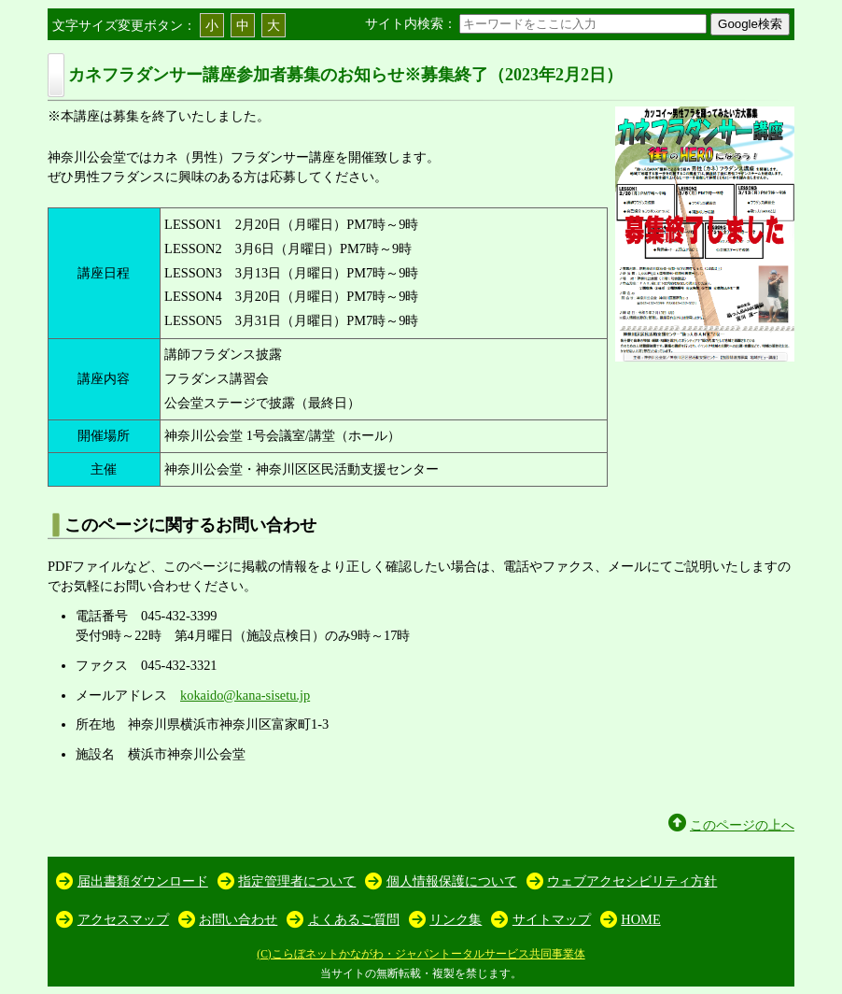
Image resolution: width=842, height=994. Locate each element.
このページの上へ (742, 824)
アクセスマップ (123, 919)
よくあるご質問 (354, 919)
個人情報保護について (451, 880)
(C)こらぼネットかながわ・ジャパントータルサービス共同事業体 (420, 953)
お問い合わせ (238, 919)
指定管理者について (297, 880)
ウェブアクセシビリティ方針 (632, 880)
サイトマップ (551, 919)
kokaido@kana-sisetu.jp (245, 695)
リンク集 (455, 919)
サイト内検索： (537, 23)
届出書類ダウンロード (142, 880)
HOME (640, 919)
